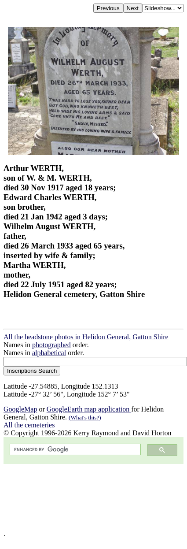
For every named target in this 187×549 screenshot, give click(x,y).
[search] (74, 449)
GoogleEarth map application (89, 409)
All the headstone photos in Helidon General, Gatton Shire (86, 337)
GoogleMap (20, 409)
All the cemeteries (29, 425)
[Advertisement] (82, 499)
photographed (51, 345)
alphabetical (49, 352)
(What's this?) (85, 417)
